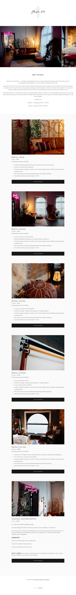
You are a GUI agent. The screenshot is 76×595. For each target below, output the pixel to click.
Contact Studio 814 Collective (41, 579)
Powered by (38, 587)
